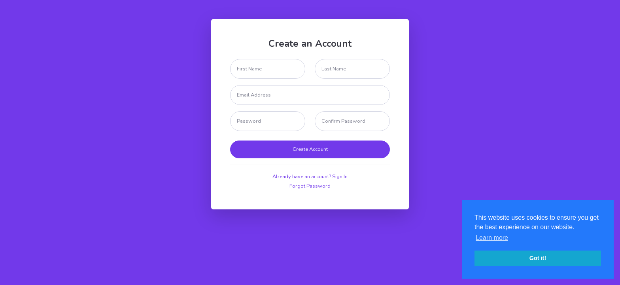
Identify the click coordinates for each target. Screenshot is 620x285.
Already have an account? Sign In (310, 176)
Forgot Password (310, 186)
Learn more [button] (492, 237)
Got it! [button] (537, 258)
